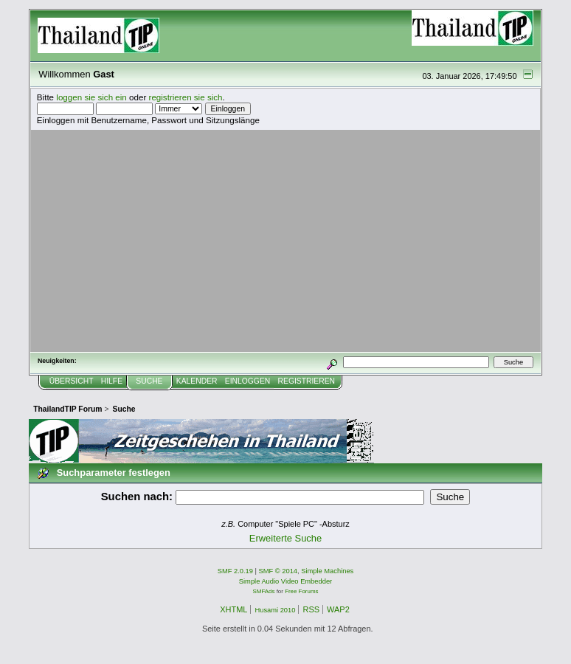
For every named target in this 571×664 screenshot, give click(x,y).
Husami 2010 (275, 610)
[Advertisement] (286, 240)
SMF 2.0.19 (235, 571)
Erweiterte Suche (285, 538)
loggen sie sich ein (91, 97)
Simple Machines (327, 571)
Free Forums (301, 591)
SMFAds (264, 591)
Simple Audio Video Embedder (285, 581)
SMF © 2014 (278, 571)
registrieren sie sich (186, 97)
